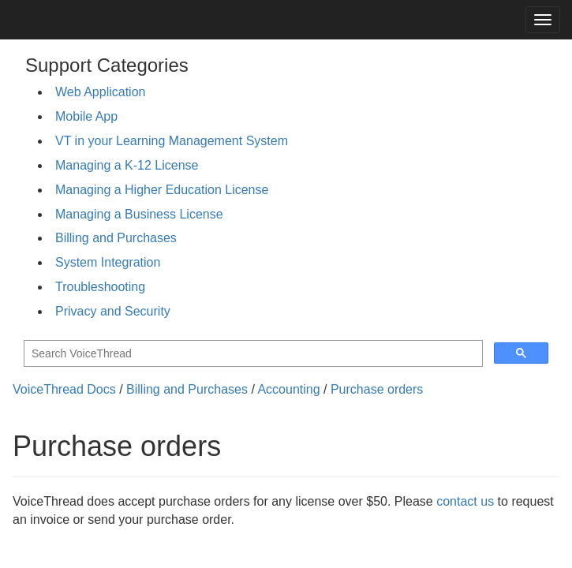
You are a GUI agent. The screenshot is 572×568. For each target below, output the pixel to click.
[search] (252, 354)
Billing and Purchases (116, 238)
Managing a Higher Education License (161, 189)
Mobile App (86, 116)
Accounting (288, 389)
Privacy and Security (112, 311)
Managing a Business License (139, 214)
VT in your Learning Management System (171, 141)
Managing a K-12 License (126, 165)
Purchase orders (377, 389)
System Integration (107, 262)
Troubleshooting (100, 286)
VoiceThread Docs (64, 389)
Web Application (100, 92)
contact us (465, 501)
